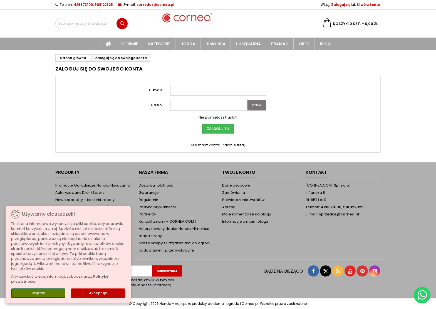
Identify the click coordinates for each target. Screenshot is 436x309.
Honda (187, 44)
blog (325, 44)
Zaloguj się (340, 4)
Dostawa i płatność (156, 185)
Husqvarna (248, 44)
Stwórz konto (368, 4)
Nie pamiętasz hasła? (218, 117)
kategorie (159, 44)
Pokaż (257, 105)
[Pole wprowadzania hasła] (208, 105)
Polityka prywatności (157, 207)
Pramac (279, 44)
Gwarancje (149, 192)
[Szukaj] (91, 23)
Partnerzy (147, 214)
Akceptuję (98, 293)
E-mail (155, 90)
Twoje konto (238, 172)
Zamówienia (233, 192)
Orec (304, 44)
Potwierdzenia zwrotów (243, 199)
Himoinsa (215, 44)
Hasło (156, 105)
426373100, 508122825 (93, 4)
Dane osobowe (236, 185)
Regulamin (148, 199)
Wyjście (38, 293)
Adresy (228, 207)
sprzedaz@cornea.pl (155, 4)
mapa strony (150, 235)
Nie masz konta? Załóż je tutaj (218, 145)
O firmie (129, 44)
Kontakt (316, 172)
